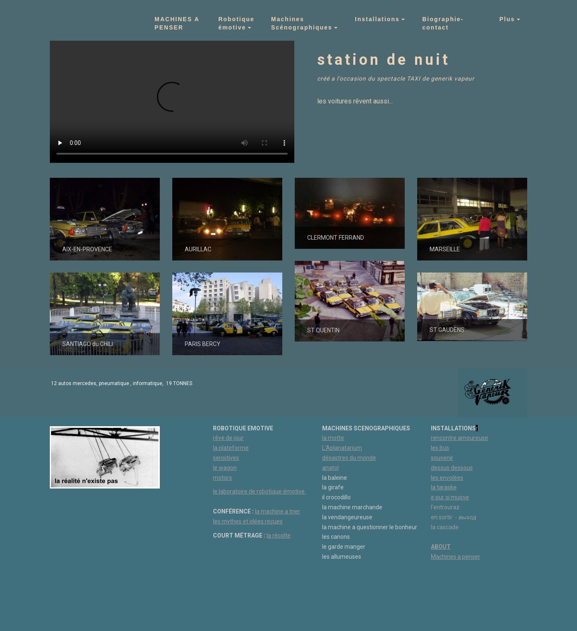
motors (222, 477)
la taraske (444, 487)
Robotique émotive (236, 23)
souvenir (442, 457)
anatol (330, 467)
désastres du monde (349, 457)
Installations (377, 19)
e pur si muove (450, 497)
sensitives (226, 457)
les (435, 477)
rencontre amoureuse (459, 438)
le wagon (225, 467)
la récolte (278, 535)
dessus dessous (452, 467)
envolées (451, 477)
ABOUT (441, 546)
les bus (440, 447)
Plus (507, 19)
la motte (333, 438)
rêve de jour (228, 438)
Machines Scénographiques (301, 23)
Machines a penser (455, 556)
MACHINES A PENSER (178, 23)
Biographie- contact (444, 23)
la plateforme (231, 447)
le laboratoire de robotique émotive (259, 491)
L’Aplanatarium (342, 447)
